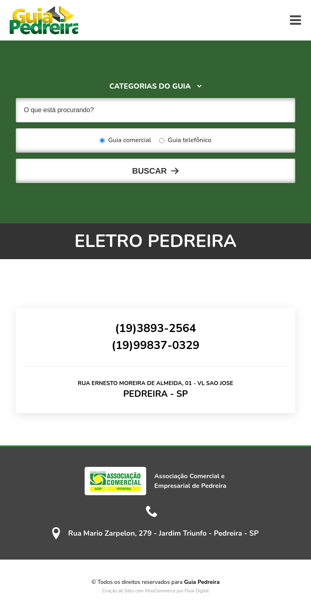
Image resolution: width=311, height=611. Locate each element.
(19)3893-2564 (155, 328)
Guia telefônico (185, 140)
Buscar (149, 170)
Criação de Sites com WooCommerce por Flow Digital (155, 591)
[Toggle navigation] (295, 20)
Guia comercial (125, 140)
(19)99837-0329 (155, 345)
